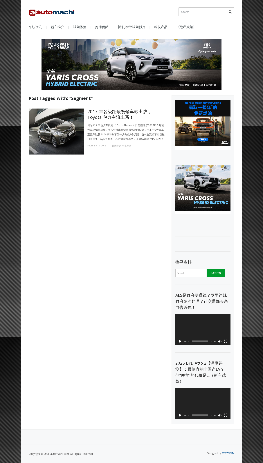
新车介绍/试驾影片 (131, 27)
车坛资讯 (35, 27)
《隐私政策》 (186, 27)
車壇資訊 (126, 145)
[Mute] (220, 341)
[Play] (180, 341)
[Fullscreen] (226, 341)
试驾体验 (79, 27)
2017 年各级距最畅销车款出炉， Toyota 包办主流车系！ (119, 114)
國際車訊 (116, 145)
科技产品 (160, 27)
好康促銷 (102, 27)
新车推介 (57, 27)
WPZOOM (228, 453)
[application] (202, 329)
